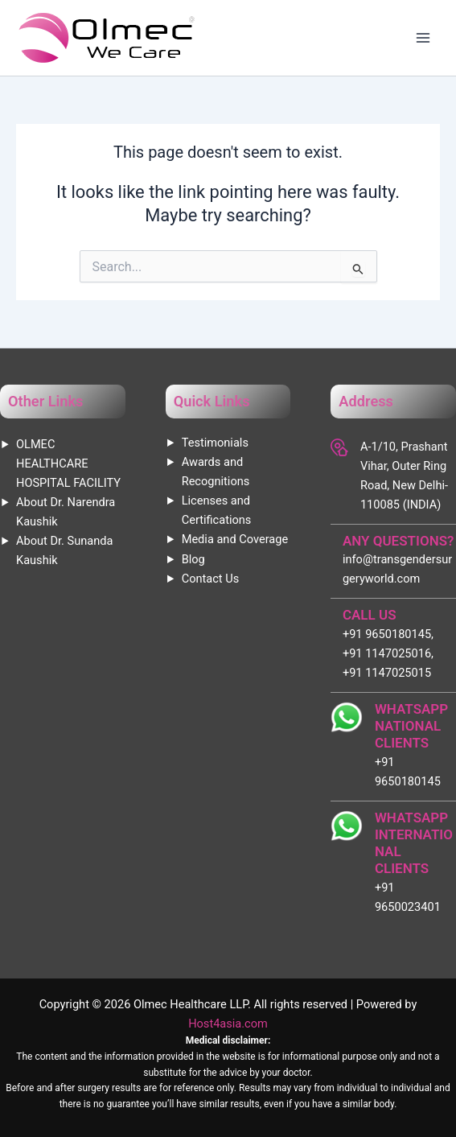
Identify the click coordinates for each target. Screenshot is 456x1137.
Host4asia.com (228, 1023)
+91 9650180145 (408, 772)
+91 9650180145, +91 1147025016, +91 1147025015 (388, 653)
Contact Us (211, 578)
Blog (193, 559)
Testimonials (215, 442)
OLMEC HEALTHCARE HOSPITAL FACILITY (68, 463)
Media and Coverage (235, 539)
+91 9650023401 (408, 897)
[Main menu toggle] (423, 38)
